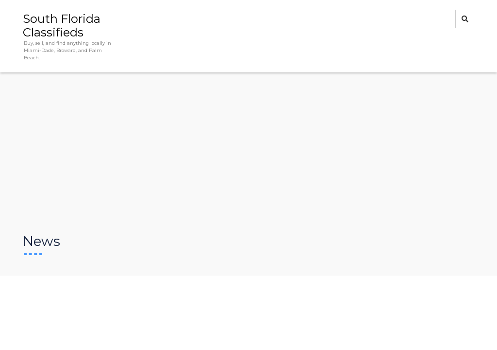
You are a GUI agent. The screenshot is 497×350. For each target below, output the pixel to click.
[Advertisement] (248, 160)
